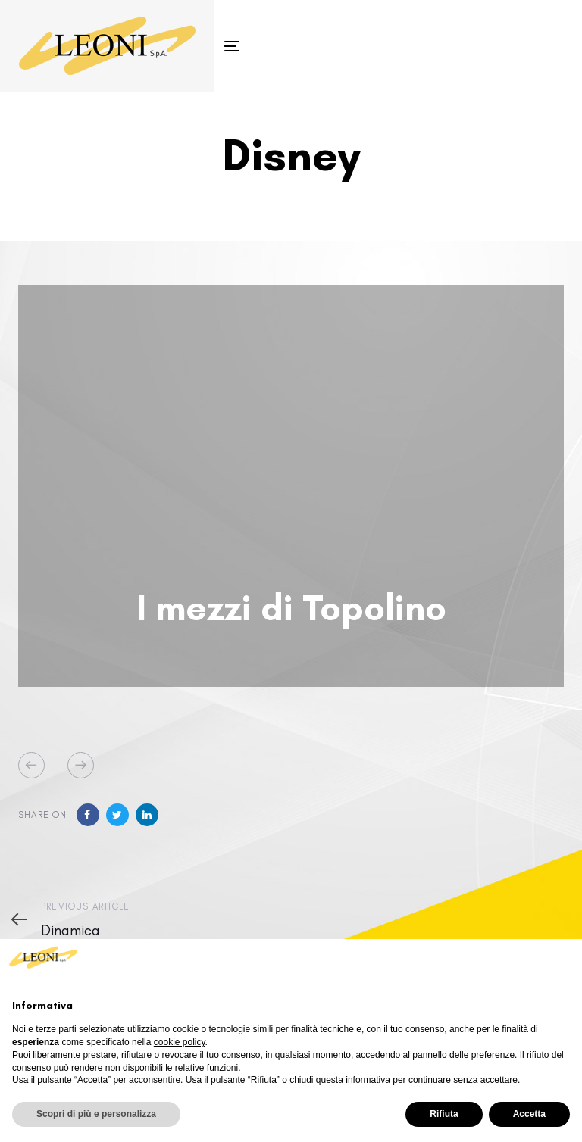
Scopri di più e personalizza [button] (96, 1114)
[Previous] (31, 765)
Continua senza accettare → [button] (494, 963)
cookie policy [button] (179, 1042)
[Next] (80, 765)
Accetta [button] (529, 1114)
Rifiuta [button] (444, 1114)
